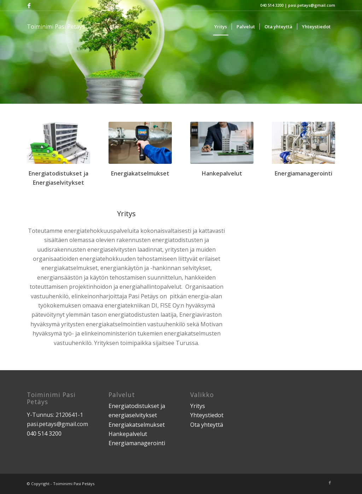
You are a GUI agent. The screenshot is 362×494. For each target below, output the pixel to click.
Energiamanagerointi (137, 443)
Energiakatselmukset (137, 425)
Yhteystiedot (206, 415)
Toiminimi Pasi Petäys (56, 26)
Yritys (197, 406)
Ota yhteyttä (206, 425)
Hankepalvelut (128, 434)
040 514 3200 (272, 5)
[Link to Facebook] (29, 5)
